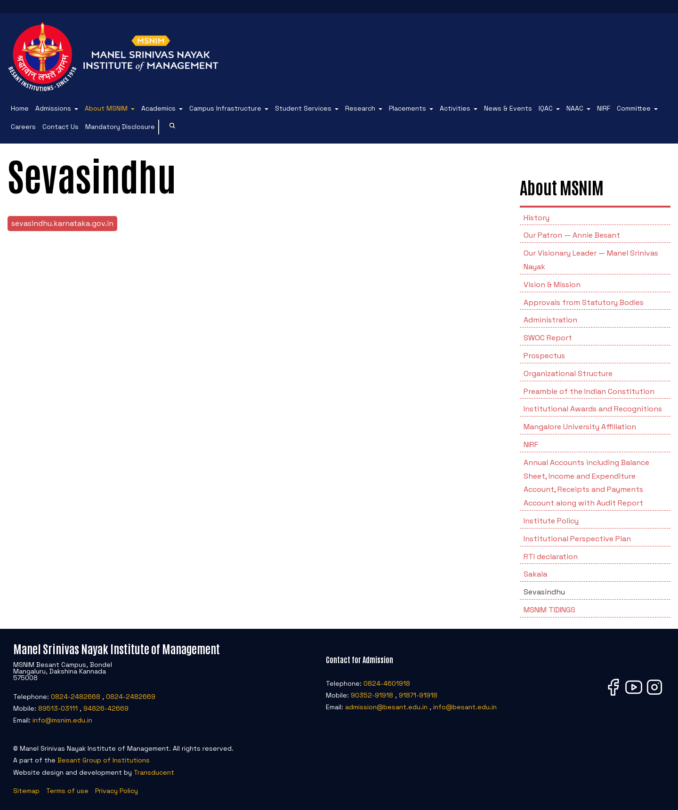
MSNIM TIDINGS (549, 610)
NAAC (574, 108)
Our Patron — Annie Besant (572, 235)
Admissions (53, 108)
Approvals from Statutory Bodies (584, 302)
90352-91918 (372, 695)
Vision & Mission (552, 284)
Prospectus (544, 356)
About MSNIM (106, 108)
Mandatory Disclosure (120, 126)
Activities (455, 108)
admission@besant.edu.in (386, 707)
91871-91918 (418, 695)
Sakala (535, 574)
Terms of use (67, 790)
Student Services (303, 108)
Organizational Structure (568, 373)
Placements (407, 108)
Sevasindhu (544, 592)
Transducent (154, 772)
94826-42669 (106, 708)
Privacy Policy (116, 790)
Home (20, 108)
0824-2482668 (75, 696)
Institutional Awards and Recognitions (593, 409)
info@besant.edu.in (465, 707)
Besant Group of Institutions (103, 760)
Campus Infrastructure (225, 108)
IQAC (546, 108)
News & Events (508, 108)
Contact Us (60, 126)
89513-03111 (58, 708)
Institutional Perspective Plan (577, 539)
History (536, 218)
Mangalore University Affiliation (580, 427)
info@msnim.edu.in (62, 720)
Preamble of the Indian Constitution (589, 391)
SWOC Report (548, 338)
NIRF (603, 108)
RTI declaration (551, 556)
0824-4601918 (386, 683)
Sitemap (26, 790)
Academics (158, 108)
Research (360, 108)
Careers (23, 126)
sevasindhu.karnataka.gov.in (62, 223)
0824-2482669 (130, 696)
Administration (550, 320)
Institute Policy (551, 521)
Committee (634, 108)
